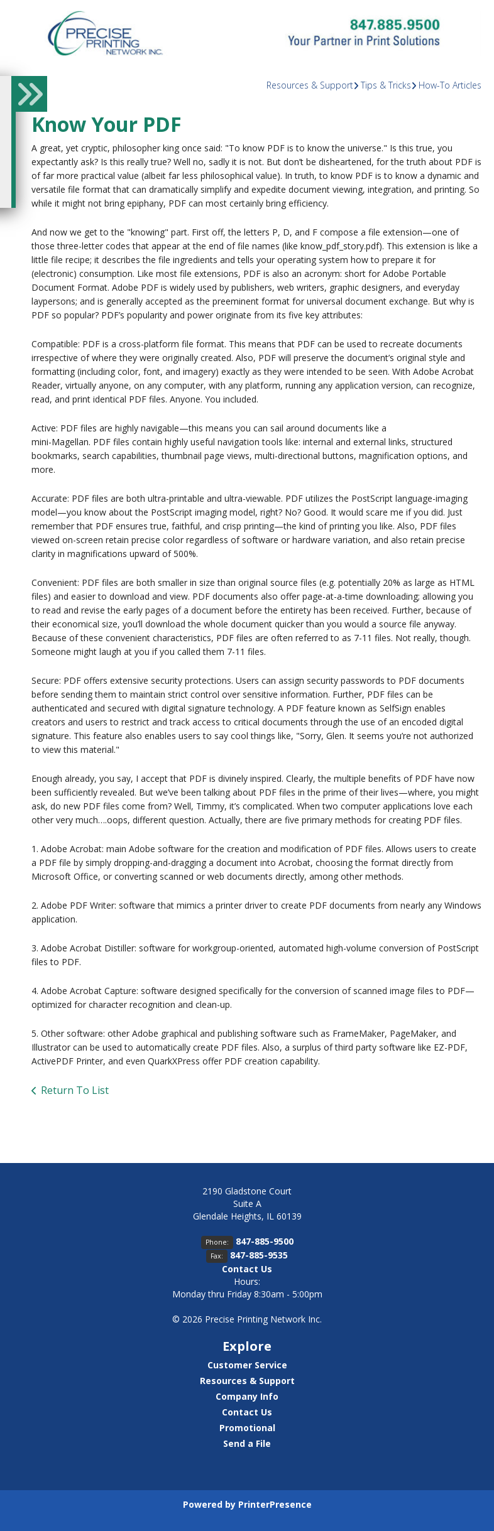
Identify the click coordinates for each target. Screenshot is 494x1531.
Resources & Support (309, 85)
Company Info (247, 1396)
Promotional (247, 1428)
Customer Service (247, 1365)
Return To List (75, 1090)
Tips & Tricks (386, 85)
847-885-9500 (265, 1241)
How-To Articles (450, 85)
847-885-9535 (259, 1255)
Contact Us (247, 1269)
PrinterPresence (275, 1504)
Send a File (247, 1443)
